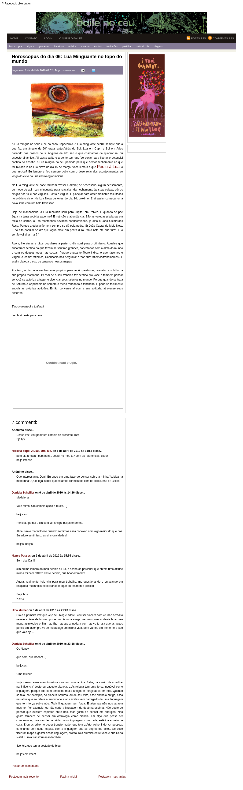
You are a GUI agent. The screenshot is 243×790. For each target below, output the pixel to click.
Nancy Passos (21, 555)
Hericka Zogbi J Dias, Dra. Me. (32, 451)
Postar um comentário (25, 766)
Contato (31, 38)
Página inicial (68, 776)
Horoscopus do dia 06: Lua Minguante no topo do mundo (67, 59)
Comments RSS (223, 38)
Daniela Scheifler (23, 492)
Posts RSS (198, 38)
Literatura (59, 46)
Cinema (85, 46)
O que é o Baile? (70, 38)
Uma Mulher (20, 610)
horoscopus (68, 70)
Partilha (126, 46)
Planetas (44, 46)
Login (48, 38)
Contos (98, 46)
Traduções (112, 46)
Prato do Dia (142, 46)
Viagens (158, 46)
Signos (31, 46)
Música (72, 46)
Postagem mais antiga (112, 776)
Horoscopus (15, 46)
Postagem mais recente (24, 776)
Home (14, 38)
